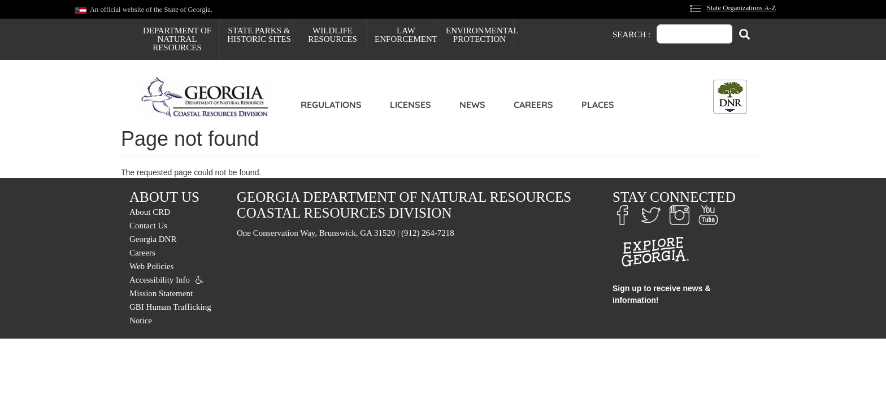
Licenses (410, 104)
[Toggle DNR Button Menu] (730, 97)
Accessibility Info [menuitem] (159, 279)
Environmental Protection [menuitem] (479, 35)
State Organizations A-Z (741, 8)
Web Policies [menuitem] (151, 266)
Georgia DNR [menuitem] (152, 239)
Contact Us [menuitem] (148, 225)
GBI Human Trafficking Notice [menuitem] (170, 313)
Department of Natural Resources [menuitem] (177, 39)
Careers (533, 104)
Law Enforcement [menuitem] (406, 35)
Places (597, 104)
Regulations (331, 104)
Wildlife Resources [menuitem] (332, 35)
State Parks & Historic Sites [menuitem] (259, 35)
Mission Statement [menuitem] (161, 293)
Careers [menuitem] (142, 252)
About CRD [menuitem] (149, 212)
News (472, 104)
